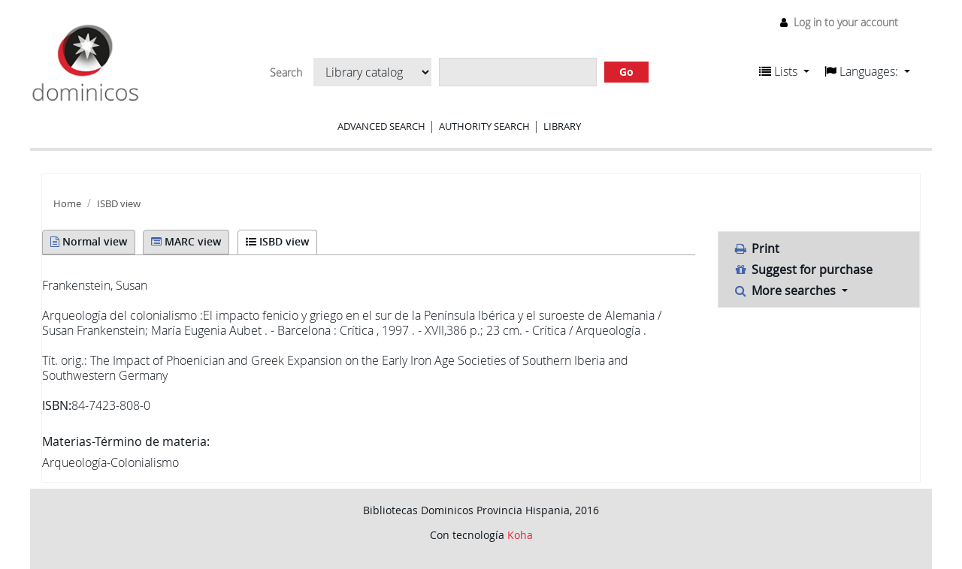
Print (757, 248)
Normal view (88, 241)
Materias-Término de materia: (126, 441)
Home (67, 203)
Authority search (484, 126)
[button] (784, 71)
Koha (520, 535)
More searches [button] (786, 290)
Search (286, 73)
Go (626, 72)
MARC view (186, 241)
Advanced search (381, 126)
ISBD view (119, 203)
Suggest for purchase (803, 269)
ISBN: (56, 405)
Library (562, 126)
